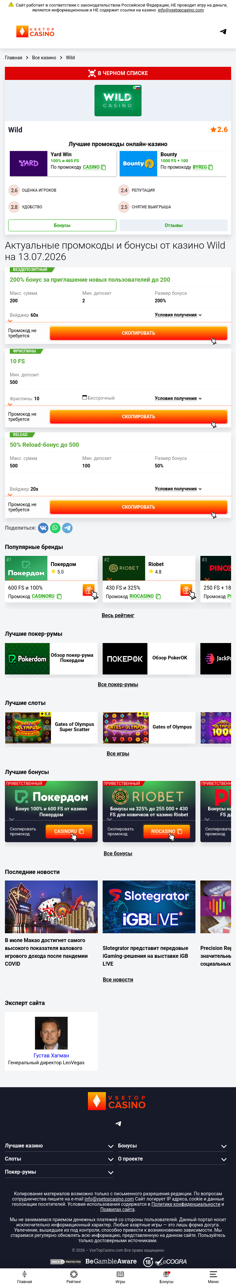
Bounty (168, 154)
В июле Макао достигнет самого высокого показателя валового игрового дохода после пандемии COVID (46, 952)
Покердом (63, 564)
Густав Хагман (51, 1055)
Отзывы (174, 225)
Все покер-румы (118, 684)
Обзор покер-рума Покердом (72, 658)
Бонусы (62, 225)
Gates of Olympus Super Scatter (74, 727)
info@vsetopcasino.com (181, 10)
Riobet (156, 564)
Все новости (118, 979)
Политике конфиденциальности (185, 1204)
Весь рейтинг (118, 615)
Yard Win (61, 154)
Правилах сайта (117, 1209)
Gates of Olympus (172, 726)
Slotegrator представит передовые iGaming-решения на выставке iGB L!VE (145, 956)
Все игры (118, 753)
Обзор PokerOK (169, 657)
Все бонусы (118, 853)
